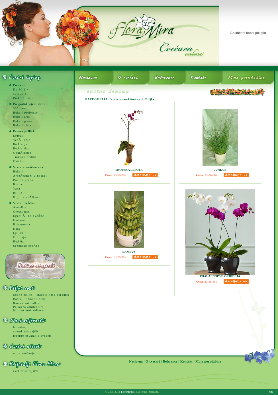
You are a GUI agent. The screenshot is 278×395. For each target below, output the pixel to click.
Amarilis (19, 207)
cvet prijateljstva (26, 371)
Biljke (17, 192)
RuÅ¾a (18, 241)
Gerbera (19, 220)
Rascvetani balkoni (27, 303)
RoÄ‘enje (20, 144)
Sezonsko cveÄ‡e (26, 245)
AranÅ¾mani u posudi (30, 175)
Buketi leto (21, 116)
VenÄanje (21, 139)
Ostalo (18, 161)
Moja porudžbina (208, 361)
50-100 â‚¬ (21, 93)
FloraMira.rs (127, 391)
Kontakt (186, 361)
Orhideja (19, 237)
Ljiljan (18, 232)
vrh (271, 391)
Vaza (16, 188)
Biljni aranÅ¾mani (27, 197)
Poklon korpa (23, 180)
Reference (170, 361)
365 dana (20, 108)
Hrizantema (21, 224)
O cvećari (153, 361)
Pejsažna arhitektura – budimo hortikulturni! (30, 308)
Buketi (18, 171)
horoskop (20, 327)
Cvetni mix (21, 211)
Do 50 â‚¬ (20, 89)
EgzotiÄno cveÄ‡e (28, 215)
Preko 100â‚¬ (23, 98)
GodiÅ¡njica (22, 152)
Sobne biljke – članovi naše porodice (41, 294)
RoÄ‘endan (21, 148)
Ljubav (18, 135)
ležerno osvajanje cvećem (32, 335)
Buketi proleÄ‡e (25, 112)
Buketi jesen (22, 121)
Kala (16, 228)
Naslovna (135, 361)
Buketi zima (22, 125)
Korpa (17, 184)
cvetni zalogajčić (26, 331)
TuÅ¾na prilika (25, 157)
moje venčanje (24, 353)
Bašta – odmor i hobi (29, 299)
